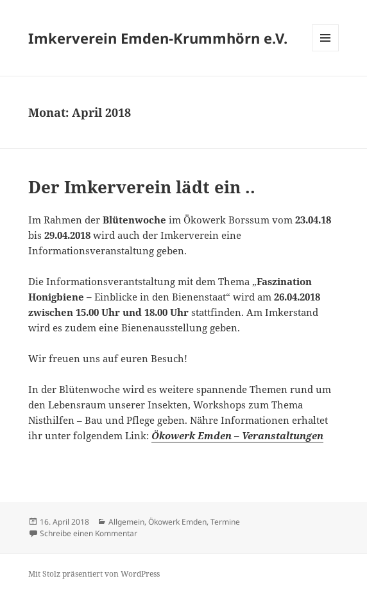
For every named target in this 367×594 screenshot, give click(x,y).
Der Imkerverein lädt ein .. (141, 186)
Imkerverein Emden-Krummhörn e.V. (157, 38)
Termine (225, 521)
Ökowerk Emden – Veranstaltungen (237, 435)
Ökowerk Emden (177, 521)
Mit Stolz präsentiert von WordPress (94, 573)
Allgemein (126, 521)
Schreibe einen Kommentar (88, 533)
